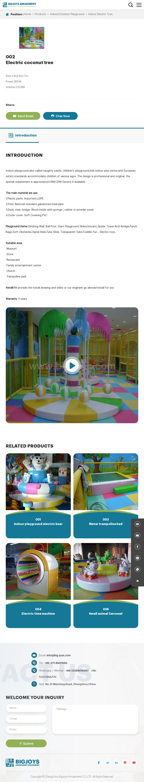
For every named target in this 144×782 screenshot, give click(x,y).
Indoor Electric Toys (100, 14)
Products (40, 14)
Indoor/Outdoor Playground (67, 14)
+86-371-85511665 (56, 662)
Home (27, 14)
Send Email (23, 116)
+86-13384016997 (77, 670)
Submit (26, 743)
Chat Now (60, 116)
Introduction (22, 135)
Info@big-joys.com (59, 655)
